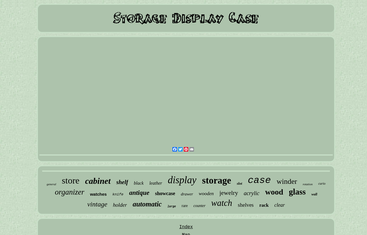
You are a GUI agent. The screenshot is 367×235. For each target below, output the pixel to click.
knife (117, 194)
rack (264, 205)
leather (155, 183)
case (259, 180)
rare (185, 206)
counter (199, 206)
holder (120, 205)
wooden (206, 193)
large (171, 206)
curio (321, 184)
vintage (97, 204)
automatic (147, 204)
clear (279, 205)
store (70, 180)
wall (314, 194)
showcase (165, 193)
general (51, 184)
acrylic (252, 193)
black (139, 183)
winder (287, 181)
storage (216, 180)
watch (221, 203)
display (182, 180)
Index (186, 227)
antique (139, 192)
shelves (246, 205)
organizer (69, 192)
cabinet (98, 181)
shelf (122, 182)
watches (98, 194)
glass (297, 191)
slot (239, 183)
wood (274, 191)
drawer (187, 194)
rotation (308, 184)
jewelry (228, 192)
